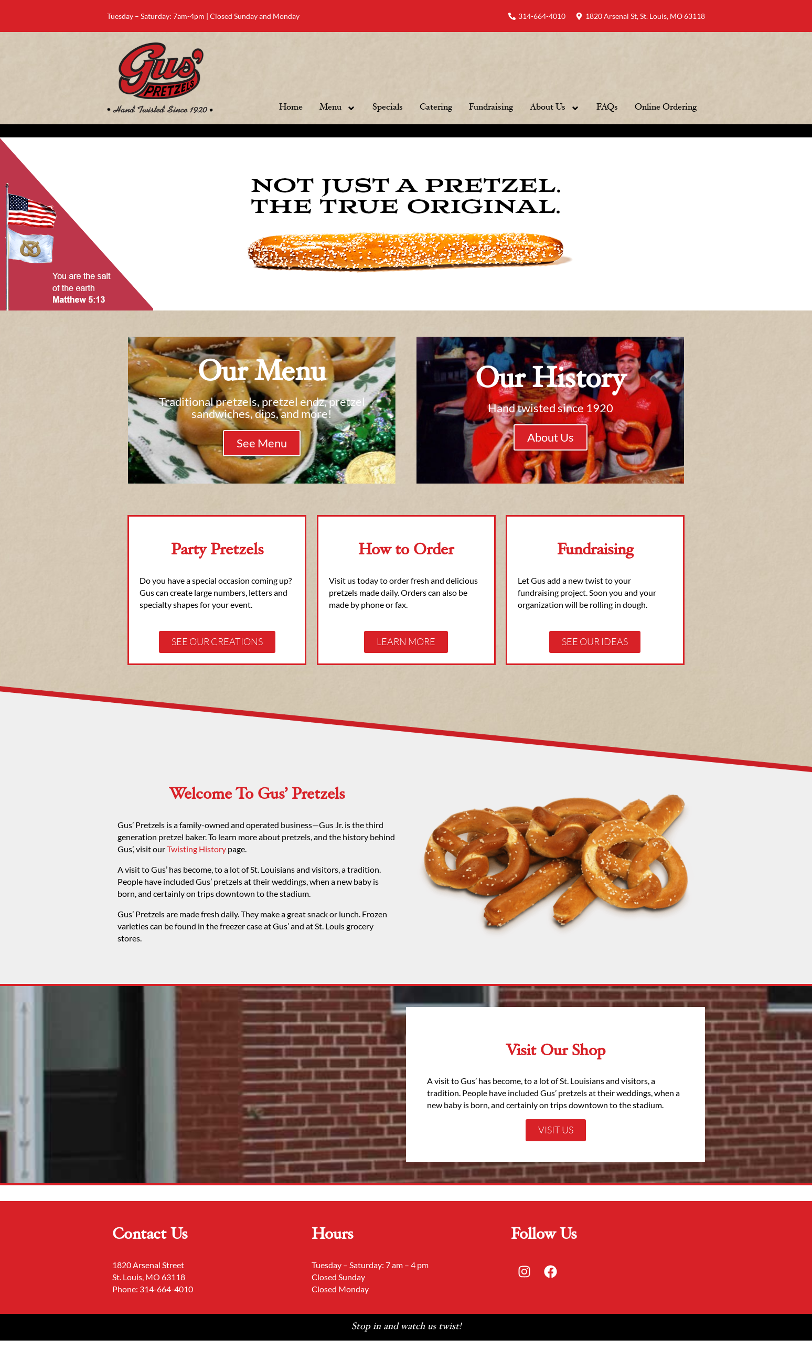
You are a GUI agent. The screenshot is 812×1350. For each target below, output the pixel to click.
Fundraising (491, 107)
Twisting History (197, 849)
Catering (436, 107)
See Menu (262, 443)
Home (291, 107)
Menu (337, 108)
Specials (387, 107)
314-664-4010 (166, 1289)
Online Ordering (666, 107)
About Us (555, 108)
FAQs (607, 107)
